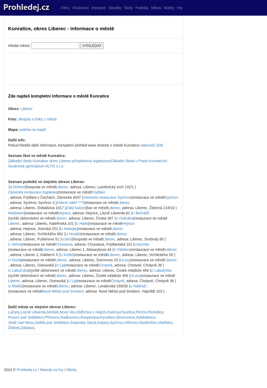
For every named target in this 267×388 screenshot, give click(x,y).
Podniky (142, 8)
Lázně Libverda (33, 312)
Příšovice (51, 317)
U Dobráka (124, 218)
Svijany (103, 322)
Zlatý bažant (76, 208)
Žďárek (14, 328)
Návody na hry (51, 370)
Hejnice (64, 213)
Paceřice (127, 312)
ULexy (125, 260)
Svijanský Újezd (83, 322)
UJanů (67, 239)
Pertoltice (155, 312)
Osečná (113, 312)
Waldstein (16, 213)
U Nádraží (138, 286)
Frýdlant (98, 192)
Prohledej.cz (27, 370)
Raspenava (90, 317)
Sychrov (171, 197)
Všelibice (165, 322)
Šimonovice (125, 317)
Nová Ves (67, 312)
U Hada (82, 223)
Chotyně (105, 265)
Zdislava (27, 328)
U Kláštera (122, 249)
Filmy (65, 8)
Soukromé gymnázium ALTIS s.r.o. (36, 166)
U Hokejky (68, 229)
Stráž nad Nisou (21, 322)
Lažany (14, 312)
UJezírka (142, 244)
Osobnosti (80, 8)
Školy (128, 8)
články (71, 370)
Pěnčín (141, 312)
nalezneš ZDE (151, 145)
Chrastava (64, 244)
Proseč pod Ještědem (25, 317)
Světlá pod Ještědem (52, 322)
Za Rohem (16, 187)
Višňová (130, 322)
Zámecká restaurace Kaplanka (33, 192)
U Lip (60, 265)
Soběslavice (146, 317)
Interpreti (99, 8)
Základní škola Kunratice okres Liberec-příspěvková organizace (59, 161)
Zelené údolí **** (70, 203)
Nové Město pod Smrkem (63, 291)
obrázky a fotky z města (37, 119)
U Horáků (73, 234)
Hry (180, 8)
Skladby (115, 8)
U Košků (67, 255)
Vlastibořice (147, 322)
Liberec (27, 109)
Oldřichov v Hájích (91, 312)
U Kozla (14, 260)
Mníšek (53, 312)
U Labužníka (18, 270)
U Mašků (15, 286)
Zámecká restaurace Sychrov (107, 197)
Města (156, 8)
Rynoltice (107, 317)
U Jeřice (14, 244)
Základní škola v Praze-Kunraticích (139, 161)
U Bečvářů (140, 213)
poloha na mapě (33, 130)
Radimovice (70, 317)
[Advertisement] (93, 69)
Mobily (169, 8)
